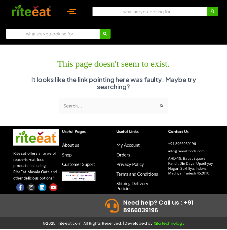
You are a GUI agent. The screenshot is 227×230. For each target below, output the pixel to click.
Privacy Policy (130, 164)
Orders (123, 154)
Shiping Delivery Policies (133, 185)
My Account (128, 145)
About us (71, 145)
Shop (67, 154)
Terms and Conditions (138, 173)
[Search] (150, 11)
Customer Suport (79, 164)
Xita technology (169, 224)
